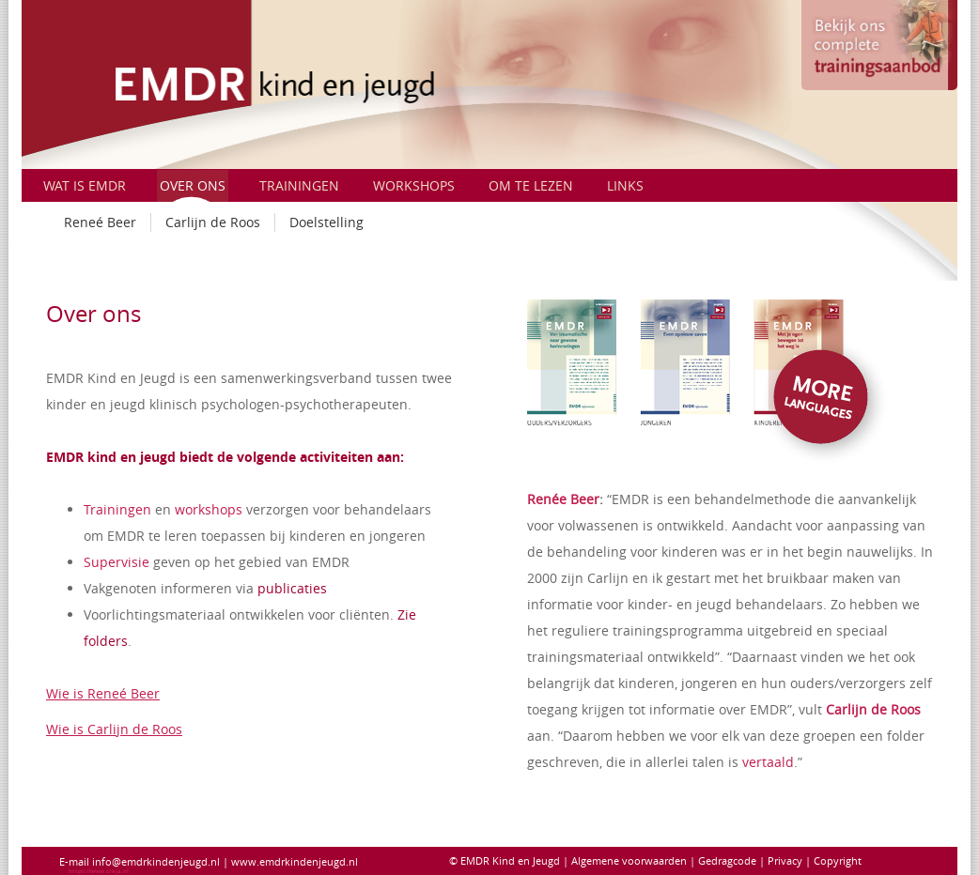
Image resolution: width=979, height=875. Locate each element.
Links (625, 185)
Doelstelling (326, 222)
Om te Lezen (531, 185)
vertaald (768, 762)
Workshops (414, 185)
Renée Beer (563, 499)
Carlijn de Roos (212, 222)
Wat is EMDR (84, 185)
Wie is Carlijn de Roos (114, 729)
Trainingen (299, 185)
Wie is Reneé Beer (103, 693)
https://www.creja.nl (99, 871)
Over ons (192, 185)
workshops (208, 509)
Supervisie (116, 562)
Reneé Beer (100, 222)
